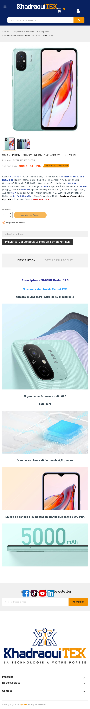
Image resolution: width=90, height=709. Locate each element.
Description (26, 260)
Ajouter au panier (30, 215)
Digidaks (23, 704)
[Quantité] (5, 215)
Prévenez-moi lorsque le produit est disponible (37, 241)
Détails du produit (59, 260)
